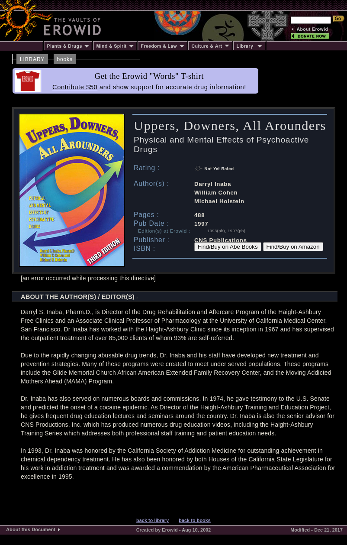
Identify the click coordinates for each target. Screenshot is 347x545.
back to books (195, 520)
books (65, 59)
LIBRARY (32, 59)
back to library (152, 520)
